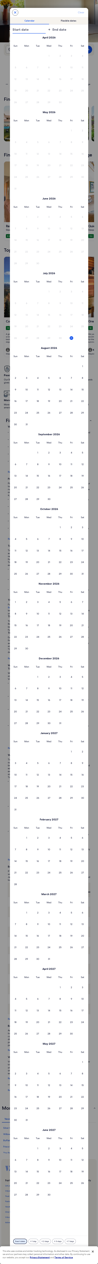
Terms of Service (63, 1257)
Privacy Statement (40, 1257)
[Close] (92, 1251)
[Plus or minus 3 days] (57, 1241)
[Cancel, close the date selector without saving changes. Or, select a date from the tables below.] (15, 12)
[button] (49, 56)
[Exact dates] (20, 1241)
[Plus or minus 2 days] (45, 1241)
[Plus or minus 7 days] (70, 1241)
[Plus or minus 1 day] (33, 1241)
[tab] (29, 20)
